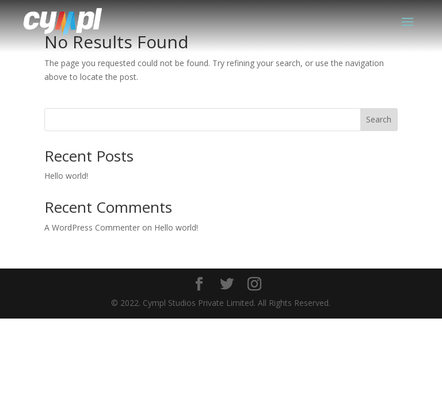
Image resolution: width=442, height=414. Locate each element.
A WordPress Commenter (92, 227)
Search (378, 119)
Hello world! (66, 175)
